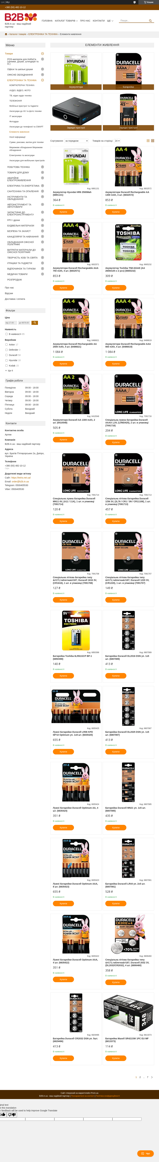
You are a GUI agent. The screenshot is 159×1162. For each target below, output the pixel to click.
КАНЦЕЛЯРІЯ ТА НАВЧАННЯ (22, 236)
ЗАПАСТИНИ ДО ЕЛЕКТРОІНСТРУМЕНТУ (20, 213)
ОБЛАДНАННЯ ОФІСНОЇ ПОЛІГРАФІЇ (20, 243)
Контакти (99, 20)
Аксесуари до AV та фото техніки (25, 111)
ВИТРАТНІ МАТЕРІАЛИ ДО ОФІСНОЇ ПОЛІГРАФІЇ (21, 251)
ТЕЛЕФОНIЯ (15, 101)
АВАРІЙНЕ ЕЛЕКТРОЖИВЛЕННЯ (19, 179)
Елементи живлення (19, 132)
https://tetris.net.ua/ (21, 477)
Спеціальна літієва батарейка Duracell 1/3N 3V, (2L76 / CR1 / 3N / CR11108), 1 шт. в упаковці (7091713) (128, 501)
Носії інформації (17, 137)
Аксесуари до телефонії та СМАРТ (26, 126)
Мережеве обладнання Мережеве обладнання (26, 148)
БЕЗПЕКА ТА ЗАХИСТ (19, 231)
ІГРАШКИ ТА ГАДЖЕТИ (19, 263)
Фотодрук (13, 121)
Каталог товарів (65, 20)
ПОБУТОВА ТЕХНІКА (18, 167)
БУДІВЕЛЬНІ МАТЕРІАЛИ (20, 225)
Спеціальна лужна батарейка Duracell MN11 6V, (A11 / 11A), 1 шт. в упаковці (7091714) (74, 501)
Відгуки (9, 293)
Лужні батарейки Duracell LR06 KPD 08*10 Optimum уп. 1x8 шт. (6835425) (73, 733)
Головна (47, 20)
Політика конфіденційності (108, 1096)
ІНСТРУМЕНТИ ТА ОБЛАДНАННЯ (17, 198)
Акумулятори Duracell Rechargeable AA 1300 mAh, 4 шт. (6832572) (127, 193)
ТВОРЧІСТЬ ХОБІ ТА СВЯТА (22, 257)
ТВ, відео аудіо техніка (20, 95)
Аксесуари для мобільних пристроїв (27, 160)
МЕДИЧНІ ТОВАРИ (17, 274)
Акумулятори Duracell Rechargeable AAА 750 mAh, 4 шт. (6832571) (75, 269)
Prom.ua (94, 1093)
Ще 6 (10, 370)
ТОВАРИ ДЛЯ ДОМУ (18, 172)
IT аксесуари (15, 116)
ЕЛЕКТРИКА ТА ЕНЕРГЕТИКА (23, 186)
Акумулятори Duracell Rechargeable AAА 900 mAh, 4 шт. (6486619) (128, 345)
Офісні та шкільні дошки (20, 69)
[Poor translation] (12, 1114)
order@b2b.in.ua (20, 481)
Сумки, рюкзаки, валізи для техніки (26, 142)
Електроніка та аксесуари (22, 155)
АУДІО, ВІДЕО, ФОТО (20, 90)
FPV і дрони (13, 220)
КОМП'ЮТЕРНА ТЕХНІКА (21, 85)
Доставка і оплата (15, 299)
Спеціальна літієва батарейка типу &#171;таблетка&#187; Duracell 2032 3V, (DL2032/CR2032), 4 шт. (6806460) (127, 962)
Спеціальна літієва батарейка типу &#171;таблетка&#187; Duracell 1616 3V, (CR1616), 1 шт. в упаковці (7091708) (75, 580)
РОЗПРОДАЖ (14, 279)
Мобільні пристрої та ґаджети (23, 106)
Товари (9, 53)
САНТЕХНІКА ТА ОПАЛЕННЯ (23, 191)
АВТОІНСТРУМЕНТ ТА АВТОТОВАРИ (19, 205)
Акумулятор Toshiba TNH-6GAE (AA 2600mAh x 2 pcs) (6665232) (125, 269)
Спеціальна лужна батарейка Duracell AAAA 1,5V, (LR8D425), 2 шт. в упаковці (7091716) (126, 423)
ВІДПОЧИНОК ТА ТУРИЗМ (21, 268)
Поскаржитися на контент (82, 1096)
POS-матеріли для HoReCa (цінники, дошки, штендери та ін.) (22, 61)
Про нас (85, 20)
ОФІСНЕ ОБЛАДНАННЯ (20, 74)
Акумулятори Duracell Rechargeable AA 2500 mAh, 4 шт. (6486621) (75, 345)
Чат (145, 1153)
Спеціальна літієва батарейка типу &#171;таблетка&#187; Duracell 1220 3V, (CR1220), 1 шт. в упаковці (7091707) (127, 580)
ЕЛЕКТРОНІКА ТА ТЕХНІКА (43, 34)
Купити (63, 212)
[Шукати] (150, 21)
